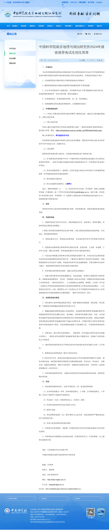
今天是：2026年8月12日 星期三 (18, 2)
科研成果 (41, 26)
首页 (80, 34)
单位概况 (15, 26)
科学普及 (91, 26)
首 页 (8, 26)
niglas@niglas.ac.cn (43, 520)
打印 (83, 61)
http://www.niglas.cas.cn (56, 480)
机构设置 (24, 26)
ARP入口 (74, 2)
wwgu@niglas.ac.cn (56, 485)
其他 (89, 34)
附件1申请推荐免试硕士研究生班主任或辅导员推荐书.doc (63, 489)
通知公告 (99, 34)
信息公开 (99, 26)
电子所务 (92, 2)
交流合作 (59, 26)
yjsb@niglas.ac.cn (82, 192)
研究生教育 (69, 26)
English (65, 5)
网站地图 (83, 2)
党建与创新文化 (80, 26)
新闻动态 (33, 26)
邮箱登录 (65, 2)
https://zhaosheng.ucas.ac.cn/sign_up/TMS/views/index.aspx (79, 131)
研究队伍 (50, 26)
